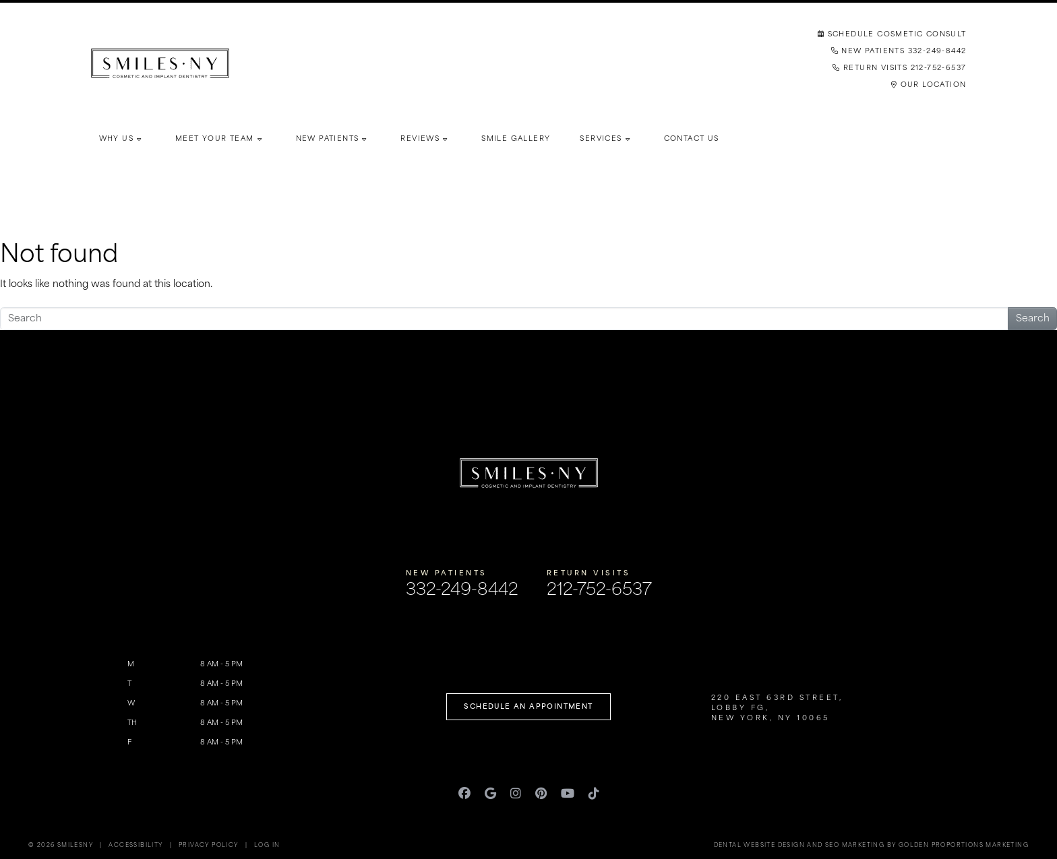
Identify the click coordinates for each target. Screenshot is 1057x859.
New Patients (327, 139)
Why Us (116, 139)
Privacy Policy (209, 845)
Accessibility (135, 845)
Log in (267, 845)
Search (1033, 319)
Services (601, 139)
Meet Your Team (214, 139)
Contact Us (691, 139)
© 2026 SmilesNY (60, 845)
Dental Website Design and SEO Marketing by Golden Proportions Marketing (871, 845)
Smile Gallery (515, 139)
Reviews (420, 139)
